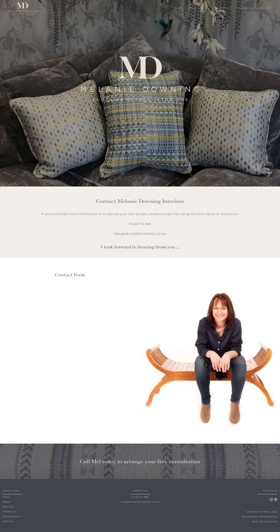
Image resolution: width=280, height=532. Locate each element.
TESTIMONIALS (246, 8)
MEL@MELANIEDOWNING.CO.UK (140, 234)
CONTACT (265, 8)
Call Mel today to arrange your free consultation (140, 461)
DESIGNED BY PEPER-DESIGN (260, 517)
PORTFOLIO (224, 8)
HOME (179, 8)
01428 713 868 (140, 224)
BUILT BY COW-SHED (265, 522)
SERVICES (207, 8)
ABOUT (192, 8)
